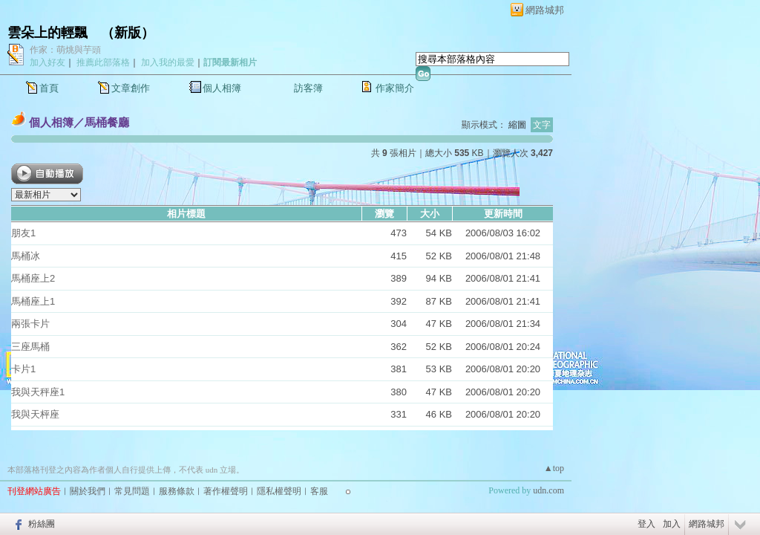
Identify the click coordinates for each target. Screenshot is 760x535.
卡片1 (23, 368)
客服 (319, 491)
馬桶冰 (25, 256)
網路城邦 (544, 10)
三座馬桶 (30, 346)
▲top (554, 468)
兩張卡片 (30, 323)
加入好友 (47, 62)
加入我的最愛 (167, 62)
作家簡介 (395, 88)
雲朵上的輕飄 (47, 32)
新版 (127, 32)
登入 (646, 524)
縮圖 (517, 125)
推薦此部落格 (103, 62)
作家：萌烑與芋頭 (65, 50)
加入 (672, 524)
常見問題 (132, 491)
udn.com (548, 490)
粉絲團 (41, 524)
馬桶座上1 (33, 301)
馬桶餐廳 (107, 122)
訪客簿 (308, 88)
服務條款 (176, 491)
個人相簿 (222, 88)
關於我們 (87, 491)
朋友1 (23, 233)
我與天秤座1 (38, 392)
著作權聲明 (225, 491)
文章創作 (130, 88)
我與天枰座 (35, 414)
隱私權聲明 (279, 491)
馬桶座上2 (33, 278)
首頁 (49, 88)
